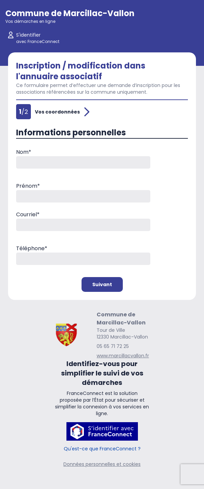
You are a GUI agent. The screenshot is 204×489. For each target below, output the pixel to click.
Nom (23, 152)
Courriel (28, 214)
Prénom (28, 186)
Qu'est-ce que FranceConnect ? (102, 448)
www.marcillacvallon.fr (123, 355)
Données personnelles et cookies (102, 464)
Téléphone (31, 248)
